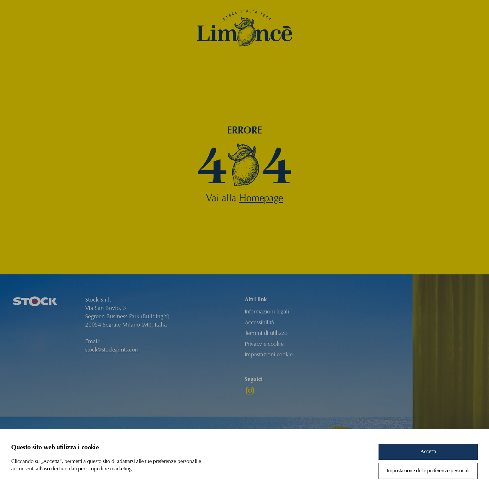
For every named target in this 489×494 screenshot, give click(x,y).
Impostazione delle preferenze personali (428, 471)
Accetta (428, 451)
